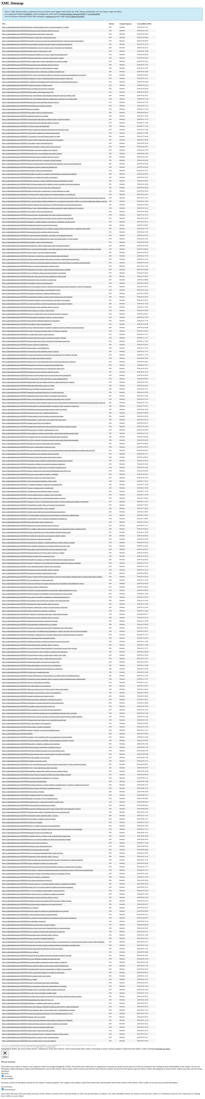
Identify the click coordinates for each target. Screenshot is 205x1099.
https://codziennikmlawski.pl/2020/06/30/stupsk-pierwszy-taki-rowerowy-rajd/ (27, 51)
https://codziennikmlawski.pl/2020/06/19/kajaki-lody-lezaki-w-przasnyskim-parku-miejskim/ (31, 443)
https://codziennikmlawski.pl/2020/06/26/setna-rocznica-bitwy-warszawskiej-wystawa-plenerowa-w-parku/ (36, 191)
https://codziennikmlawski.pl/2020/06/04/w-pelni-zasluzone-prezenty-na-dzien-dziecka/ (29, 914)
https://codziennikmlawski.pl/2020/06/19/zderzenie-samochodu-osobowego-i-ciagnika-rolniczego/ (33, 392)
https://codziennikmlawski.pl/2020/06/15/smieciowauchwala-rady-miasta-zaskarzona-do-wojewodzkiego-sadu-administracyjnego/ (43, 583)
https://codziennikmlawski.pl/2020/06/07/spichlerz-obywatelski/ (22, 822)
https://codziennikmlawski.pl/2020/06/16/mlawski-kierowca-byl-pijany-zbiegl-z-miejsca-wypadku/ (33, 553)
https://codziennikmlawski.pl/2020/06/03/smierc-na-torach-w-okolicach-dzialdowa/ (28, 938)
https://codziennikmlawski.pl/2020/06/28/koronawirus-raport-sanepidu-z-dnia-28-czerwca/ (30, 102)
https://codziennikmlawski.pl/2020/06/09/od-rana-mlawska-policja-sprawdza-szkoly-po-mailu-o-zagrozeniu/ (36, 754)
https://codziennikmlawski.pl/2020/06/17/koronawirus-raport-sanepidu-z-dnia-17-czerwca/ (30, 491)
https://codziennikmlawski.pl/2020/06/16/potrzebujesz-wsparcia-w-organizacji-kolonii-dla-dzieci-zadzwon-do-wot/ (38, 559)
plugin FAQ (39, 1046)
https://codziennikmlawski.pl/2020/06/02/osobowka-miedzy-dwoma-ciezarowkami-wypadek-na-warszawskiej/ (37, 969)
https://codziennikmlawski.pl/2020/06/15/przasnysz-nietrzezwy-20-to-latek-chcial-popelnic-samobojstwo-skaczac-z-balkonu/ (41, 563)
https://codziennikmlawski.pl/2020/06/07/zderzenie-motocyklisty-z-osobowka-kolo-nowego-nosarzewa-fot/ (36, 812)
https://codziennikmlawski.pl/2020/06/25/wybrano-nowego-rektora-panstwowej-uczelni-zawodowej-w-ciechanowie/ (38, 194)
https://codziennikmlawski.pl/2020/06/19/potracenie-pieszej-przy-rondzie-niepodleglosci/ (30, 413)
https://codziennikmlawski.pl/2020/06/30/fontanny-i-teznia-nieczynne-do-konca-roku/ (29, 37)
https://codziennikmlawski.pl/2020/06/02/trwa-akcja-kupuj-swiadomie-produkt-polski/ (29, 993)
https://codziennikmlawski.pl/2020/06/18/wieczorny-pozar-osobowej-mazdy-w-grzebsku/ (30, 474)
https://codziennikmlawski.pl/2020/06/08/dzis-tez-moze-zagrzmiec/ (23, 791)
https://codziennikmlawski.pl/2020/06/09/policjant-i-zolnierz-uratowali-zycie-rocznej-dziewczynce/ (33, 750)
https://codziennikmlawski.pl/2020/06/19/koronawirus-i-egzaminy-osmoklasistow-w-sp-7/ (30, 430)
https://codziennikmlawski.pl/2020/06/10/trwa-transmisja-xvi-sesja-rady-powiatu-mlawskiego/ (32, 710)
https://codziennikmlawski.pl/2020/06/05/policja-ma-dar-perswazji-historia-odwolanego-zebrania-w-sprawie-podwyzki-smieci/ (42, 867)
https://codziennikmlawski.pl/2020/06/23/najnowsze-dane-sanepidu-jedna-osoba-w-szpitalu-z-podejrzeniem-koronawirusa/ (40, 259)
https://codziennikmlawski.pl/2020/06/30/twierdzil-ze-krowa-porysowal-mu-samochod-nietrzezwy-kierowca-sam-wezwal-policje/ (43, 41)
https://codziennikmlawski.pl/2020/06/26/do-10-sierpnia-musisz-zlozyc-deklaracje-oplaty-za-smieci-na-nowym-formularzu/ (41, 184)
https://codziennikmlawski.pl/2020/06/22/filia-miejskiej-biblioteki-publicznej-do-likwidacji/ (31, 320)
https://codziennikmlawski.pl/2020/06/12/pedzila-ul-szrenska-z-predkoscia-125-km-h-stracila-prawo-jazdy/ (35, 641)
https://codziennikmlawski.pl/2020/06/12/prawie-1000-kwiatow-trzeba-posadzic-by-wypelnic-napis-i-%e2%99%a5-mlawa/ (41, 675)
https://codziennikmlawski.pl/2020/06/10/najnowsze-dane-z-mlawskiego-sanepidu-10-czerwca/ (32, 699)
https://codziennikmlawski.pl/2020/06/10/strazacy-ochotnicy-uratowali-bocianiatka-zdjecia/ (31, 730)
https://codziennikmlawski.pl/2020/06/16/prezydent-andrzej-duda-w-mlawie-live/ (27, 522)
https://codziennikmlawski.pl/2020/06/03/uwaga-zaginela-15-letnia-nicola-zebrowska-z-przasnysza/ (33, 931)
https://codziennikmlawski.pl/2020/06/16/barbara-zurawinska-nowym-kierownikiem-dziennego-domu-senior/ (36, 532)
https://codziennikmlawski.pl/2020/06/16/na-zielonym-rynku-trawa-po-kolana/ (27, 539)
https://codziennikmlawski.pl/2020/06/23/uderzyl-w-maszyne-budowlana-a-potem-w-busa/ (30, 266)
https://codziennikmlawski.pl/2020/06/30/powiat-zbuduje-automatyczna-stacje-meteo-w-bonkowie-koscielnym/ (37, 44)
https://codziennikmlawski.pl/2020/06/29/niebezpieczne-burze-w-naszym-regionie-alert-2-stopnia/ (33, 58)
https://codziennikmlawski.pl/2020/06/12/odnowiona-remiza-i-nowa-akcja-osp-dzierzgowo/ (31, 662)
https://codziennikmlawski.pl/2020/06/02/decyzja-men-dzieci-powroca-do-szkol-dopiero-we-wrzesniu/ (34, 986)
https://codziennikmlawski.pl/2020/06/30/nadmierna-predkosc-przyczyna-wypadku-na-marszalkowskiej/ (35, 54)
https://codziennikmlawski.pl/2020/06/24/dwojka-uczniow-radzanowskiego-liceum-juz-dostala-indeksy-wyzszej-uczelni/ (40, 239)
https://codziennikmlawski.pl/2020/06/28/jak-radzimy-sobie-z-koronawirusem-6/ (27, 112)
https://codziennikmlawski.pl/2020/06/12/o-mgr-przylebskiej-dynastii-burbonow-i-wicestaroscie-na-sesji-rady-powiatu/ (39, 648)
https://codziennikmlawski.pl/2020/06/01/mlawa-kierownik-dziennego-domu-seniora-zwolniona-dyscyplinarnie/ (37, 1020)
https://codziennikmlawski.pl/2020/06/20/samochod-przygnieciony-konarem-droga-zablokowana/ (32, 365)
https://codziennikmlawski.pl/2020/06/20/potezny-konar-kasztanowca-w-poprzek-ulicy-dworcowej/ (33, 368)
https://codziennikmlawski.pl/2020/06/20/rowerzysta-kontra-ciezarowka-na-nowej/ (28, 389)
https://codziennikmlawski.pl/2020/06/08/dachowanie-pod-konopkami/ (24, 781)
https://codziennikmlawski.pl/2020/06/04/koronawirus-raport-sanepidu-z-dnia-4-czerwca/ (30, 897)
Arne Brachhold (94, 14)
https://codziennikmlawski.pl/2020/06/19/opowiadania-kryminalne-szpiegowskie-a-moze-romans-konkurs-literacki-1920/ (40, 433)
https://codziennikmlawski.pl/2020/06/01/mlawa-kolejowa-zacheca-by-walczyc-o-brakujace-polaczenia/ (34, 1023)
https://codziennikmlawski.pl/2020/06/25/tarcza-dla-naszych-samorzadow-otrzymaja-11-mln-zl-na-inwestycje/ (36, 215)
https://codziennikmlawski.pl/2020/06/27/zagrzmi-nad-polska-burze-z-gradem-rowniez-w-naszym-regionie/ (36, 119)
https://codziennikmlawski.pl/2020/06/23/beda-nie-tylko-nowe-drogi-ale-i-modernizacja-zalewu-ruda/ (34, 276)
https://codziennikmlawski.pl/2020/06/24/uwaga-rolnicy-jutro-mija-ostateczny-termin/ (29, 252)
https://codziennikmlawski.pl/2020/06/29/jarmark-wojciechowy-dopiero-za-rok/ (27, 85)
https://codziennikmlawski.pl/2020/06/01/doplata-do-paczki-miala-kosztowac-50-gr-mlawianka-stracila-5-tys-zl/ (37, 1013)
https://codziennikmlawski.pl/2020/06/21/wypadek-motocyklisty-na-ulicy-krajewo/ (28, 334)
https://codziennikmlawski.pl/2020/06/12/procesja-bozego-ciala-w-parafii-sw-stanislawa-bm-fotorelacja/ (35, 652)
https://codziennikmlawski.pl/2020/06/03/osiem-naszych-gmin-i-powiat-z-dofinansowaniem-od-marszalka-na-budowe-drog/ (41, 945)
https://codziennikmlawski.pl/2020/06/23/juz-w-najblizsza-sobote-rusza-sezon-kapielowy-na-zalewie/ (34, 273)
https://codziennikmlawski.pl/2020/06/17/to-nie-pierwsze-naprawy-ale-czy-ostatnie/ (28, 508)
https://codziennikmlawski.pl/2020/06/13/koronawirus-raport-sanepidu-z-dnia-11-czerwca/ (30, 617)
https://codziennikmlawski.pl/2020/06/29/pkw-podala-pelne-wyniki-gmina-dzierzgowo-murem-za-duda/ (35, 61)
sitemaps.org (51, 16)
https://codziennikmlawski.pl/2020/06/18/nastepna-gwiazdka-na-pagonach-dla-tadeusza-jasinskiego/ (33, 464)
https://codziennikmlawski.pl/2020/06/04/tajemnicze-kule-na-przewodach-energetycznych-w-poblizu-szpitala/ (36, 901)
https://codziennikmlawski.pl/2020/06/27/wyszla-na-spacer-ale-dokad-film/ (25, 126)
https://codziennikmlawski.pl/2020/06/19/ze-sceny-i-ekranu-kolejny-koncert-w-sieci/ (28, 447)
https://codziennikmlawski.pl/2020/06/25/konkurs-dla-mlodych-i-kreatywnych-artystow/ (30, 225)
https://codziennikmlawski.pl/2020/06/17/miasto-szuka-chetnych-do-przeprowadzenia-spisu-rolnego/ (33, 512)
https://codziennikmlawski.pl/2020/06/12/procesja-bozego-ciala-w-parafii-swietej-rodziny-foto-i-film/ (34, 655)
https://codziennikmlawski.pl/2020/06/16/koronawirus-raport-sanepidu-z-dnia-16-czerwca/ (30, 525)
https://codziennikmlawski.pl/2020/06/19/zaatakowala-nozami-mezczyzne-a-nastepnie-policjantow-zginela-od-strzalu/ (39, 426)
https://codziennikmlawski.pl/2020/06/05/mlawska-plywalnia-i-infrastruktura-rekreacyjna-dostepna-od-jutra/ (36, 873)
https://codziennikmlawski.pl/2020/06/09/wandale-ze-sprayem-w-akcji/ (24, 761)
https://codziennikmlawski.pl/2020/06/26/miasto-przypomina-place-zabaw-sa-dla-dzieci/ (30, 177)
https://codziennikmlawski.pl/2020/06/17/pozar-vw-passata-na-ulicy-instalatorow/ (28, 488)
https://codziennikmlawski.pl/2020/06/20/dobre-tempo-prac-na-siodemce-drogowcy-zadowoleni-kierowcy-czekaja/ (38, 382)
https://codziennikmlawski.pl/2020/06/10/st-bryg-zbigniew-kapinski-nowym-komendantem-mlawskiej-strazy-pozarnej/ (39, 713)
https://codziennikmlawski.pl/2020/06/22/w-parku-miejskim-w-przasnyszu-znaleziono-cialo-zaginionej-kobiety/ (37, 303)
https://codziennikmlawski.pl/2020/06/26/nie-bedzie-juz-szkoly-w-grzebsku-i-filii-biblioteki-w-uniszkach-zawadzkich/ (39, 174)
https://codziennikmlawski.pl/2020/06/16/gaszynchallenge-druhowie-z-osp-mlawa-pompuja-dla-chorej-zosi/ (36, 546)
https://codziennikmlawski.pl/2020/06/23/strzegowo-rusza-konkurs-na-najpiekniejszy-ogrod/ (31, 290)
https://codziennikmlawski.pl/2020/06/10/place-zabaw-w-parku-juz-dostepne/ (26, 727)
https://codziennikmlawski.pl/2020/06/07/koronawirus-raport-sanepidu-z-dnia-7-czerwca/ (30, 815)
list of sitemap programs (75, 16)
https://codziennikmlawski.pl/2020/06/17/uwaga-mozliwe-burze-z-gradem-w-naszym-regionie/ (32, 495)
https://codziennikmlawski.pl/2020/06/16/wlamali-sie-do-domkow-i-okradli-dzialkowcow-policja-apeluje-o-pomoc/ (38, 542)
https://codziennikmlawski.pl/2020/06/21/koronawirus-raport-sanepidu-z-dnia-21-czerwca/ (30, 351)
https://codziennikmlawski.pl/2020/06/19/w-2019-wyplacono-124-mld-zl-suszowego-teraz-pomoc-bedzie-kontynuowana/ (40, 440)
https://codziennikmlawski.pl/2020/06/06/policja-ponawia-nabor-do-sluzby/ (26, 849)
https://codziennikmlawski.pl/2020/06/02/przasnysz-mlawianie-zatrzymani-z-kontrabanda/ (30, 983)
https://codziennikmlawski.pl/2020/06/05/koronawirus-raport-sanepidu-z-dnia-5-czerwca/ (30, 856)
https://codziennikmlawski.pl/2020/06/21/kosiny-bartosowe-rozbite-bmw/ (25, 344)
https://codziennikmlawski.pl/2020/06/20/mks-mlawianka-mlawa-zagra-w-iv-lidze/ (28, 385)
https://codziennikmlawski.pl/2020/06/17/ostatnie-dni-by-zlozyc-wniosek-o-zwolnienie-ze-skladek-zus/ (34, 518)
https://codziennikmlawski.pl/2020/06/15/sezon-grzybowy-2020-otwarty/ (25, 587)
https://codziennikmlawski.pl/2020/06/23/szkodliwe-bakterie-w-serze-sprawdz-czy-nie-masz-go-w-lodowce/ (36, 300)
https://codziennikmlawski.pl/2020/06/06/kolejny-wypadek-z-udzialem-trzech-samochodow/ (31, 826)
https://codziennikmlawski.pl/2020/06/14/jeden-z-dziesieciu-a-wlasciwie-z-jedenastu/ (29, 611)
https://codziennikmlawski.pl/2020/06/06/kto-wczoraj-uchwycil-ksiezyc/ (25, 843)
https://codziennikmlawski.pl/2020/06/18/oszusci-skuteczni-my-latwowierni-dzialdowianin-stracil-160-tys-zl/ (36, 471)
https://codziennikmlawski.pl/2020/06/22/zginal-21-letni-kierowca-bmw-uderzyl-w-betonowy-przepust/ (34, 331)
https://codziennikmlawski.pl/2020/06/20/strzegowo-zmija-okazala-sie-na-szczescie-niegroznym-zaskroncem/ (36, 375)
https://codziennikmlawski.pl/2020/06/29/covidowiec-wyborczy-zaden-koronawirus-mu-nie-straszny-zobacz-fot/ (37, 78)
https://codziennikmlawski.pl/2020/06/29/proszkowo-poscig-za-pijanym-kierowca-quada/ (30, 68)
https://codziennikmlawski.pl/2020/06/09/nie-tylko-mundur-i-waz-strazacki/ (26, 757)
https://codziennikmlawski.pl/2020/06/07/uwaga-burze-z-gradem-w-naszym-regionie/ (29, 819)
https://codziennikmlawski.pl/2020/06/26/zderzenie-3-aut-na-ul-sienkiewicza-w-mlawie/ (30, 150)
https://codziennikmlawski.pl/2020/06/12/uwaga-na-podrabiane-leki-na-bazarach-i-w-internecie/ (32, 669)
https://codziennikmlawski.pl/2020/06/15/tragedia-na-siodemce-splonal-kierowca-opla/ (29, 573)
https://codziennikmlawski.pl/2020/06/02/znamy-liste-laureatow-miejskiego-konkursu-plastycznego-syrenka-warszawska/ (40, 1006)
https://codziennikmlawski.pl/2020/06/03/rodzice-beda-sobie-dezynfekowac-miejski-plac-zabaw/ (32, 948)
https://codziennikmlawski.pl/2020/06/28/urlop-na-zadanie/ (20, 109)
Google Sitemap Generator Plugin (72, 14)
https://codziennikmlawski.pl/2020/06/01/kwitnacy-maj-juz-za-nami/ (23, 1017)
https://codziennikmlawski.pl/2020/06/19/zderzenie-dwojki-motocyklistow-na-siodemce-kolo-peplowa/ (34, 396)
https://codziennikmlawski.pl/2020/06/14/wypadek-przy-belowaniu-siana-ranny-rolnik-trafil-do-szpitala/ (35, 614)
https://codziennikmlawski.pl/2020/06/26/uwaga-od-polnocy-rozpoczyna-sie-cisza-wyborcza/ (31, 146)
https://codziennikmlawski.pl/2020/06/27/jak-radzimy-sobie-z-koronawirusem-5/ (27, 143)
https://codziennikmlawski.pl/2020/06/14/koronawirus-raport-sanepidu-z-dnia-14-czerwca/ (30, 604)
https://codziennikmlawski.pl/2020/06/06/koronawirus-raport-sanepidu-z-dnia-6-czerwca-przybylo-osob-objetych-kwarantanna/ (42, 829)
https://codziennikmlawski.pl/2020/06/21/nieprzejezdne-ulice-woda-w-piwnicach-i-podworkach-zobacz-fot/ (36, 341)
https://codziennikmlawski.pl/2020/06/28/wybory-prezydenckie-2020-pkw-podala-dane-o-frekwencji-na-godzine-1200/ (39, 99)
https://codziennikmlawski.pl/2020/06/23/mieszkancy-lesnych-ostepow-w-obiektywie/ (29, 280)
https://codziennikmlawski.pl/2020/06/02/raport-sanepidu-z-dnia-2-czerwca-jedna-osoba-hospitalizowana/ (35, 965)
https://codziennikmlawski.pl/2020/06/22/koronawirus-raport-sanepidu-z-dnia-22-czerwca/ (30, 307)
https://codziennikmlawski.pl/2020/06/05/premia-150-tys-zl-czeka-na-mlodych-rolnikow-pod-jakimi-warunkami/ (37, 887)
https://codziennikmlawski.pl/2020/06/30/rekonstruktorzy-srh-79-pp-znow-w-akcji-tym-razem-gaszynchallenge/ (37, 47)
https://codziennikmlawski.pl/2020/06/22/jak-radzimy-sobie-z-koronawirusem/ (27, 324)
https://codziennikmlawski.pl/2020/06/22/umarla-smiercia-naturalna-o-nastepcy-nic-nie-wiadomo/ (33, 317)
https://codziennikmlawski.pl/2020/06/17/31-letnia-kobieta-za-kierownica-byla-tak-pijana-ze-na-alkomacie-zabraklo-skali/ (40, 515)
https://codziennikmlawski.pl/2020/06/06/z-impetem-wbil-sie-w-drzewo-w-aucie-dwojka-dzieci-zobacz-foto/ (36, 836)
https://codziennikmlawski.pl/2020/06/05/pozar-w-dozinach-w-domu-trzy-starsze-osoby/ (30, 863)
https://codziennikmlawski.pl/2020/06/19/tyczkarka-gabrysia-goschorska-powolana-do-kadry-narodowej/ (35, 437)
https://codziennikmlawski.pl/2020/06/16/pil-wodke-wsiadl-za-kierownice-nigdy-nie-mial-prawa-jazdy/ (34, 549)
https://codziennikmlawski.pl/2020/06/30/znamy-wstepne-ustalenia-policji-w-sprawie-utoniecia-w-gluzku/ (35, 27)
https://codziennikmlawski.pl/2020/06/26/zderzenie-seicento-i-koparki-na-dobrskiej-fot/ (29, 167)
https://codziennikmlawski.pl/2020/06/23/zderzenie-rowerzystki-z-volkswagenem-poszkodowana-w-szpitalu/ (36, 269)
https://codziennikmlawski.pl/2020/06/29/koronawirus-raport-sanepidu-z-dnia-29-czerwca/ (30, 65)
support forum (51, 1046)
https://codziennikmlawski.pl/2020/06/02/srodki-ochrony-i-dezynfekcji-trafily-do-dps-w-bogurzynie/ (33, 989)
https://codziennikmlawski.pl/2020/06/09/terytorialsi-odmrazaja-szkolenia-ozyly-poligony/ (30, 778)
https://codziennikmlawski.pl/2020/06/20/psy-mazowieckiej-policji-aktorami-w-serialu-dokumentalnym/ (35, 379)
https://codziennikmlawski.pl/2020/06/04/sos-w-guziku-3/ (20, 907)
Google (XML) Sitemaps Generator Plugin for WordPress (28, 1045)
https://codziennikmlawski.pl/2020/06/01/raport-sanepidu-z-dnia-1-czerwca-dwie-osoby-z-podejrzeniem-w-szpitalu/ (38, 1010)
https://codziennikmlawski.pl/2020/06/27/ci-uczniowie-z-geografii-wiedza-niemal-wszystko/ (31, 136)
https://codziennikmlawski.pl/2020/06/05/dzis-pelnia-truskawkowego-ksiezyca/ (27, 880)
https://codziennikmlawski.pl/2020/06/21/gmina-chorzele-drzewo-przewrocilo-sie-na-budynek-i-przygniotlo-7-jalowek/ (39, 355)
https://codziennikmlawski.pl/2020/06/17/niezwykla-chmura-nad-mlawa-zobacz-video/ (29, 481)
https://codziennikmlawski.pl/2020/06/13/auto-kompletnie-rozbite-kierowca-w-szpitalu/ (29, 624)
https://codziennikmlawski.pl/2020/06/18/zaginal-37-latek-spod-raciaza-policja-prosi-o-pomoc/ (32, 457)
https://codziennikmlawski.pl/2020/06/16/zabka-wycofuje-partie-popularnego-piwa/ (28, 556)
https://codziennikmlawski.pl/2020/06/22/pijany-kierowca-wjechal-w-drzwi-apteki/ (28, 310)
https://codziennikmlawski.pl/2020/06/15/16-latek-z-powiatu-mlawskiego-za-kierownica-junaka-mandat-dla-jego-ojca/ (39, 590)
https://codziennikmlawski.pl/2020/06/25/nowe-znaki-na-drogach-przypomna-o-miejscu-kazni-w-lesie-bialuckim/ (38, 218)
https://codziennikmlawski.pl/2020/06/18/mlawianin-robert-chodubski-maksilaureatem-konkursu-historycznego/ (37, 460)
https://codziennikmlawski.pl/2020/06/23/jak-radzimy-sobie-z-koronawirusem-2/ (27, 283)
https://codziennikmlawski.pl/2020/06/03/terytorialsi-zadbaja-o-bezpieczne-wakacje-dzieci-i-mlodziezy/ (34, 962)
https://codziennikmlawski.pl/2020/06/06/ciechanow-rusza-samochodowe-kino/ (27, 846)
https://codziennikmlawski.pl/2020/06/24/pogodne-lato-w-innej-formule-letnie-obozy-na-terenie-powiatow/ (36, 245)
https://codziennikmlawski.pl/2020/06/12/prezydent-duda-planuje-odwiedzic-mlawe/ (28, 638)
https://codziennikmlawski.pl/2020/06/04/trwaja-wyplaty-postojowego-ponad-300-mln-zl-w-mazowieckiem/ (36, 928)
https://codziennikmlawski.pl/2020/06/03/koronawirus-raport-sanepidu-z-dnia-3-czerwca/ (30, 935)
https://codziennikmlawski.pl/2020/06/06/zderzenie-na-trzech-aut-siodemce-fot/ (27, 832)
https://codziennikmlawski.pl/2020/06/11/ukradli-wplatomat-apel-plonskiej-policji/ (28, 696)
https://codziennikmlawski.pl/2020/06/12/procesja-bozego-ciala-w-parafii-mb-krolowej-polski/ (32, 658)
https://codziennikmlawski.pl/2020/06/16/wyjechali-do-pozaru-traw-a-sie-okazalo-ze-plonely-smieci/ (34, 535)
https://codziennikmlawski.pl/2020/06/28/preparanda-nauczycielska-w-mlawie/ (27, 106)
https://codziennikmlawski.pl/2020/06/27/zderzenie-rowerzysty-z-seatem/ (25, 116)
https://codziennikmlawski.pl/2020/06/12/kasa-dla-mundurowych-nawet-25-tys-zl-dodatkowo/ (31, 665)
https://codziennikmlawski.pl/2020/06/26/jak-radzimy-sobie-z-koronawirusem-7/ (27, 170)
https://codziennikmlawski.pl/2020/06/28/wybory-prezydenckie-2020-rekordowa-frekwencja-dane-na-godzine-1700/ (38, 95)
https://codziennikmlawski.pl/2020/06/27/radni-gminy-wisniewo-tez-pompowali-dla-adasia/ (31, 133)
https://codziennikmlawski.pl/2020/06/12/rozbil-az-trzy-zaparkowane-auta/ (25, 672)
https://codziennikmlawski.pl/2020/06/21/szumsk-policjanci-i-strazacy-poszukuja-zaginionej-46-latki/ (34, 338)
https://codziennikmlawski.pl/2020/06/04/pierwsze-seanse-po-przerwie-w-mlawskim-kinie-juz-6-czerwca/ (35, 911)
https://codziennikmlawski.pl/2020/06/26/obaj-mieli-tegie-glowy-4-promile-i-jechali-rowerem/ (32, 160)
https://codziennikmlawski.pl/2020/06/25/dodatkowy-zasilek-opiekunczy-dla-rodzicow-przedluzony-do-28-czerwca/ (38, 222)
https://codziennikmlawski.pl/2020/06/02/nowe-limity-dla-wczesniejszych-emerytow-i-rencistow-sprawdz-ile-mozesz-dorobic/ (42, 996)
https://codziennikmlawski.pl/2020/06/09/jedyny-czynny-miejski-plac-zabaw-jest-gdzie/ (29, 768)
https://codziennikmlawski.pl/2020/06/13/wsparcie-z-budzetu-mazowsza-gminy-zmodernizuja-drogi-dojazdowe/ (37, 628)
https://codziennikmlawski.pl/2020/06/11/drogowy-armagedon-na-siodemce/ (26, 682)
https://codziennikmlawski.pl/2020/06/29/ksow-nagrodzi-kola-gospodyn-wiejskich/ (28, 88)
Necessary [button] (5, 1073)
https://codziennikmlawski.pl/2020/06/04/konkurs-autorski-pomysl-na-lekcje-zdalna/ (28, 925)
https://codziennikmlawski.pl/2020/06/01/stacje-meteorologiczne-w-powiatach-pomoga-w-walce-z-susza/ (35, 1034)
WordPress (28, 14)
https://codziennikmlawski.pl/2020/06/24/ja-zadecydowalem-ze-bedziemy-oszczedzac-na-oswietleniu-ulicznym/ (37, 235)
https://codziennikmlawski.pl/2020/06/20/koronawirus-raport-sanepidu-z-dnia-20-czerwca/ (30, 372)
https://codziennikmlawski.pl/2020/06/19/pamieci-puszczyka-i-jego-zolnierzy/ (26, 423)
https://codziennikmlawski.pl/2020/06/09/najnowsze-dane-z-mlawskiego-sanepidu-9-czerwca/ (31, 747)
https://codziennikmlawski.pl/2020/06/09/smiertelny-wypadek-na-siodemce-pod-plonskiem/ (31, 744)
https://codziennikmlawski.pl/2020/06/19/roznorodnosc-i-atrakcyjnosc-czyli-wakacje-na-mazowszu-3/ (34, 419)
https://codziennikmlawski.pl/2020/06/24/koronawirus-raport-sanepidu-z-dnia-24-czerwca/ (30, 232)
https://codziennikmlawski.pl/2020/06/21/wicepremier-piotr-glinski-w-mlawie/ (27, 358)
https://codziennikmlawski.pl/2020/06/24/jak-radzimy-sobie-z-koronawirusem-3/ (27, 242)
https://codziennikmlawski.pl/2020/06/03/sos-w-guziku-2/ (20, 952)
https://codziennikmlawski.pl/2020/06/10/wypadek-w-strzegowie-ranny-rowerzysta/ (28, 706)
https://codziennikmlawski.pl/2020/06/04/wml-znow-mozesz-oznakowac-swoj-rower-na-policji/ (32, 904)
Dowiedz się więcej (163, 1049)
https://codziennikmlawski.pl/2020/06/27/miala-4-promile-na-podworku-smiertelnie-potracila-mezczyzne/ (35, 129)
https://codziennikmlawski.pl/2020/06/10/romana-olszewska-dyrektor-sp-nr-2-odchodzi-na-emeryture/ (34, 720)
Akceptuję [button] (151, 1049)
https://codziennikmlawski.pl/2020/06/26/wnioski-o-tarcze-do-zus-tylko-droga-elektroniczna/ (31, 187)
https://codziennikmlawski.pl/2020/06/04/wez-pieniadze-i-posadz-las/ (24, 921)
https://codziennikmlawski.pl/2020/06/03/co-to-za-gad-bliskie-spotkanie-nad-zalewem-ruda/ (31, 959)
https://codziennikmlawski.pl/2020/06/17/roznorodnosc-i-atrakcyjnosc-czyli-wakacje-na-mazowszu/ (33, 505)
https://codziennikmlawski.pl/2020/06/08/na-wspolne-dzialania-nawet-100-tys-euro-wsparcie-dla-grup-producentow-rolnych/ (41, 808)
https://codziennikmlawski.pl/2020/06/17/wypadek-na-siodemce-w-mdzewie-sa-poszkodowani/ (32, 484)
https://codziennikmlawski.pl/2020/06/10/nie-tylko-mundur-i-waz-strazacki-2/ (26, 723)
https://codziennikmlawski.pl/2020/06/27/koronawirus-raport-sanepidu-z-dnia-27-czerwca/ (30, 123)
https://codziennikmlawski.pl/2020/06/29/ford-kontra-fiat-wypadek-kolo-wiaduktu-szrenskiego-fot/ (33, 71)
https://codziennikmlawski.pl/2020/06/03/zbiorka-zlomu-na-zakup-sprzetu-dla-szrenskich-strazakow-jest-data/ (36, 955)
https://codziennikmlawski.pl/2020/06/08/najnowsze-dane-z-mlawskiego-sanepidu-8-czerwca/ (31, 788)
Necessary (8, 1076)
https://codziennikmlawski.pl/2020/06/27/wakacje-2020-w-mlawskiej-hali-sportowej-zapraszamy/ (33, 140)
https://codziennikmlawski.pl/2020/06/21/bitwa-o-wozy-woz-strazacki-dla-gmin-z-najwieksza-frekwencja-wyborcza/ (39, 361)
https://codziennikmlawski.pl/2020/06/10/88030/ (17, 733)
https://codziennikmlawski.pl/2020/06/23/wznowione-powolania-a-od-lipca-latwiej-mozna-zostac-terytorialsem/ (37, 297)
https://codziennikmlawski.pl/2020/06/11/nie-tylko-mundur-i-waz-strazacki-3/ (26, 686)
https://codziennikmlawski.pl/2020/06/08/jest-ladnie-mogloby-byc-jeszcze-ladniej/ (28, 795)
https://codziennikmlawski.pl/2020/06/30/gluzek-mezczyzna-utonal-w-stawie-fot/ (27, 34)
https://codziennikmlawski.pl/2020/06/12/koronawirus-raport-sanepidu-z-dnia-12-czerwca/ (30, 645)
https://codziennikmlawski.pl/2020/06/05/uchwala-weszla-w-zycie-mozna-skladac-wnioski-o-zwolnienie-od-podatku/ (39, 884)
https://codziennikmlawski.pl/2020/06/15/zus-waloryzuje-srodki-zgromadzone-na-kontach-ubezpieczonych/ (36, 597)
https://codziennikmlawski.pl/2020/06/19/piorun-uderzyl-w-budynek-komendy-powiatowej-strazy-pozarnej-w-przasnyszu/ (40, 406)
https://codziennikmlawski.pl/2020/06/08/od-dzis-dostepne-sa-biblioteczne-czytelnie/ (29, 805)
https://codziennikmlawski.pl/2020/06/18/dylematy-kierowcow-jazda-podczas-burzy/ (29, 477)
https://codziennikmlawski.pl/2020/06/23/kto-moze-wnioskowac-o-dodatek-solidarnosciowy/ (31, 293)
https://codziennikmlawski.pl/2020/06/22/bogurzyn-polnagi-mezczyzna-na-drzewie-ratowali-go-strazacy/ (35, 314)
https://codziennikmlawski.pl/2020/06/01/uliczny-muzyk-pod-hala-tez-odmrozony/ (28, 1027)
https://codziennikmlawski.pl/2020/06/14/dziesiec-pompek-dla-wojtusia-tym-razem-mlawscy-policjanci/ (35, 607)
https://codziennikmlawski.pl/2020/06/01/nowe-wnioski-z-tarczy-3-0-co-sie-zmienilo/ (29, 1041)
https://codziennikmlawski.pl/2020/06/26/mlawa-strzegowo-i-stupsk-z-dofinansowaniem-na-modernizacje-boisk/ (37, 181)
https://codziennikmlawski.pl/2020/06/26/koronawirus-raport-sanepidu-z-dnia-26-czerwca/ (30, 157)
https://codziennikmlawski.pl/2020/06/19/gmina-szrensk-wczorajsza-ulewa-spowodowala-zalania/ (33, 416)
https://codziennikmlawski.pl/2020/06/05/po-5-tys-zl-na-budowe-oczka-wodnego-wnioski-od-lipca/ (33, 890)
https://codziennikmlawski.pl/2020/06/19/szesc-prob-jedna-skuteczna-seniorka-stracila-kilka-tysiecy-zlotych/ (36, 399)
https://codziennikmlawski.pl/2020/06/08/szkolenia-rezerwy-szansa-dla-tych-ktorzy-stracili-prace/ (33, 802)
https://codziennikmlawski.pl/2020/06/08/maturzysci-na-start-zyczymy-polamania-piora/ (30, 798)
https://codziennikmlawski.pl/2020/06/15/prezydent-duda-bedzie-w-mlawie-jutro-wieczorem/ (31, 566)
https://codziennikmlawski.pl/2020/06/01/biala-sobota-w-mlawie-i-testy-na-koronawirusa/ (30, 1037)
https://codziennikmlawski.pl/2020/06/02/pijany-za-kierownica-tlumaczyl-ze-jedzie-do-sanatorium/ (33, 972)
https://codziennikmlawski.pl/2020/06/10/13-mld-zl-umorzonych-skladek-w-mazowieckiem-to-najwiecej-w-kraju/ (38, 740)
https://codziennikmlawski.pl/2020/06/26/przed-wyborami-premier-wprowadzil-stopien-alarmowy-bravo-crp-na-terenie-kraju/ (41, 164)
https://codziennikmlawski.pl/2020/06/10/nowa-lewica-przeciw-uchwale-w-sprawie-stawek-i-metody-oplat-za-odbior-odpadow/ (42, 716)
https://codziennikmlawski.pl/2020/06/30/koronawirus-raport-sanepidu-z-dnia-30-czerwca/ (30, 30)
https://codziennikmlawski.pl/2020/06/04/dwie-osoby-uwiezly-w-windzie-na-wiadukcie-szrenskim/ (33, 894)
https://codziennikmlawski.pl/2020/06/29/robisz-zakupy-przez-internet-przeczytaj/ (28, 92)
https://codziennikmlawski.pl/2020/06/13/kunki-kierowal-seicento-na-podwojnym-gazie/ (30, 621)
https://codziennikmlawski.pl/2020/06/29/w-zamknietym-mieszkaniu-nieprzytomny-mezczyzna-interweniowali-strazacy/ (40, 82)
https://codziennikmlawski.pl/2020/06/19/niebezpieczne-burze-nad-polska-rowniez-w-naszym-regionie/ (34, 409)
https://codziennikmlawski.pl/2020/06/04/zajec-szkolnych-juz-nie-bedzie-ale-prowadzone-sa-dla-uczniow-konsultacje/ (39, 918)
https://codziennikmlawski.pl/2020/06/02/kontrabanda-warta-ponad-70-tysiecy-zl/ (28, 1000)
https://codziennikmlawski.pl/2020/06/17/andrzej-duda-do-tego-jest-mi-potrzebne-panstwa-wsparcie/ (33, 498)
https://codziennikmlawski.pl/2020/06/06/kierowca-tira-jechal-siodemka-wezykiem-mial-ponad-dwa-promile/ (36, 839)
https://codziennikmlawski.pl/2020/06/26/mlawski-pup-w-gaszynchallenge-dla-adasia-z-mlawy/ (32, 153)
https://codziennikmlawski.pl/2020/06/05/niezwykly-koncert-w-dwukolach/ (26, 877)
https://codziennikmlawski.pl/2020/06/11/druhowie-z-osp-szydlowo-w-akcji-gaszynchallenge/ (31, 692)
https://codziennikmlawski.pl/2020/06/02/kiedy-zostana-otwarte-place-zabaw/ (26, 976)
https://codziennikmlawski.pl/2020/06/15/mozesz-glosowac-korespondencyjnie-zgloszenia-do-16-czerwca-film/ (37, 594)
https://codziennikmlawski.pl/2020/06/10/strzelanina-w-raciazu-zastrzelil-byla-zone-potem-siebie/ (33, 703)
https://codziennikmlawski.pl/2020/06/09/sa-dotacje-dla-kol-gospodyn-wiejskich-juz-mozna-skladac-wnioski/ (36, 774)
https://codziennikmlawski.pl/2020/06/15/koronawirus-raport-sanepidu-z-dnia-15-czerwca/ (30, 570)
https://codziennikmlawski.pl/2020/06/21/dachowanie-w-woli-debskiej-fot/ (25, 348)
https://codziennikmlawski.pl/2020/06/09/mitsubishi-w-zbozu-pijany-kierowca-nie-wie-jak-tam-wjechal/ (35, 771)
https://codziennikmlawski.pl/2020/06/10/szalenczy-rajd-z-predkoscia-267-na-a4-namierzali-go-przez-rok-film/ (37, 737)
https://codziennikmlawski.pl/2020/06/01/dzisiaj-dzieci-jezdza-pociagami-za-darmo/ (28, 1030)
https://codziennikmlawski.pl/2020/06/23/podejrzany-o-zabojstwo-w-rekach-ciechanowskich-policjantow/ (35, 256)
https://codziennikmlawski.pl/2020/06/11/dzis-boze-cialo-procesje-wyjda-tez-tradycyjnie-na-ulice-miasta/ (35, 689)
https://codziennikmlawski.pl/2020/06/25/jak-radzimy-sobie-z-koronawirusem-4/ (27, 211)
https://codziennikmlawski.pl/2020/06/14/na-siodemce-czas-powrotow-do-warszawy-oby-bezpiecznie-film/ (35, 600)
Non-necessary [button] (6, 1087)
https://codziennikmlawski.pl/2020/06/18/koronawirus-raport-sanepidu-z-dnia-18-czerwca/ (30, 454)
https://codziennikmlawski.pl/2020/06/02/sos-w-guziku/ (19, 979)
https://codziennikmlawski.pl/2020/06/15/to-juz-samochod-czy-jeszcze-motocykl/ (27, 580)
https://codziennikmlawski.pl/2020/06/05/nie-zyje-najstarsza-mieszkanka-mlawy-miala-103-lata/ (32, 853)
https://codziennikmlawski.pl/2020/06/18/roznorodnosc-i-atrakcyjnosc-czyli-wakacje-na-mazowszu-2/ (34, 467)
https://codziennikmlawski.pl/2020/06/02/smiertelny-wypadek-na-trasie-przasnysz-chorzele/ (31, 1003)
